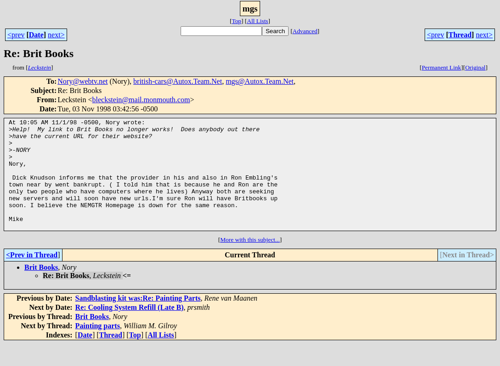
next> (56, 35)
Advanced (305, 31)
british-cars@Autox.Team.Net (177, 81)
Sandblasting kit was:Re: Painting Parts (138, 320)
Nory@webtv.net (82, 81)
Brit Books (41, 289)
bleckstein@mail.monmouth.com (141, 100)
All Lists (257, 20)
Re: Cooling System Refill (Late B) (129, 329)
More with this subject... (250, 261)
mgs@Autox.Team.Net (260, 81)
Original (475, 67)
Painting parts (97, 348)
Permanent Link (441, 67)
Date (36, 35)
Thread (460, 35)
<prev (15, 35)
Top (236, 20)
